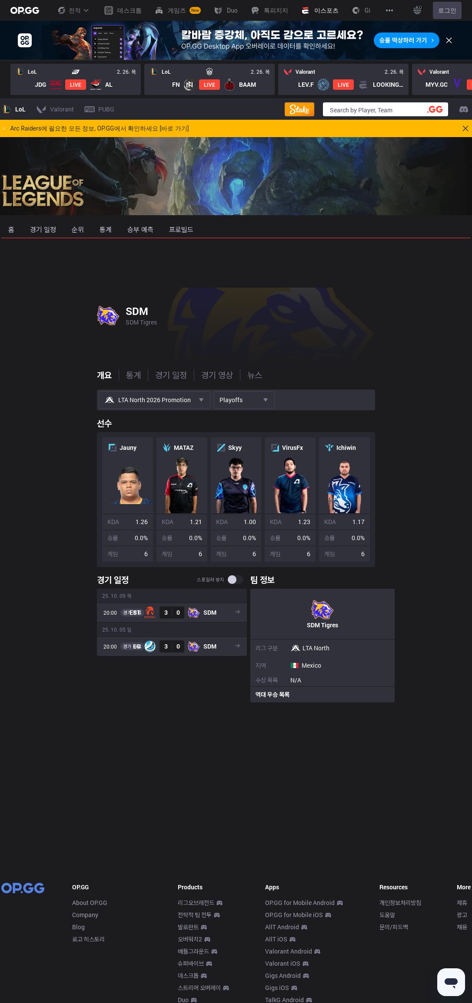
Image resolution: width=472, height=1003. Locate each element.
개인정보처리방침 (400, 902)
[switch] (311, 579)
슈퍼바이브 (191, 963)
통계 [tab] (37, 374)
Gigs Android (283, 975)
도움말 (387, 915)
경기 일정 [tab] (75, 374)
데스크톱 (188, 975)
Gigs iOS (277, 987)
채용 (462, 927)
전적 (73, 10)
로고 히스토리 (88, 939)
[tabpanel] (236, 558)
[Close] (449, 40)
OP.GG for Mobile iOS (294, 915)
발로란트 (188, 927)
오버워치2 (190, 939)
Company (85, 915)
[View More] (389, 10)
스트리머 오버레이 (199, 987)
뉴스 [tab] (159, 374)
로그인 (447, 10)
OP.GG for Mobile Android (300, 902)
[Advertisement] (236, 261)
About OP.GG (89, 902)
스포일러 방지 (286, 580)
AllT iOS (276, 939)
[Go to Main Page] (25, 10)
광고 (462, 915)
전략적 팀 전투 (195, 915)
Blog (78, 927)
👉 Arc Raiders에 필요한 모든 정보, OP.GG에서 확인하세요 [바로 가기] (95, 128)
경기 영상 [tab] (121, 374)
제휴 (462, 902)
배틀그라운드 (193, 951)
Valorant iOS (282, 963)
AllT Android (282, 927)
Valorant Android (288, 951)
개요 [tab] (8, 374)
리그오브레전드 (196, 902)
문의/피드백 (393, 927)
